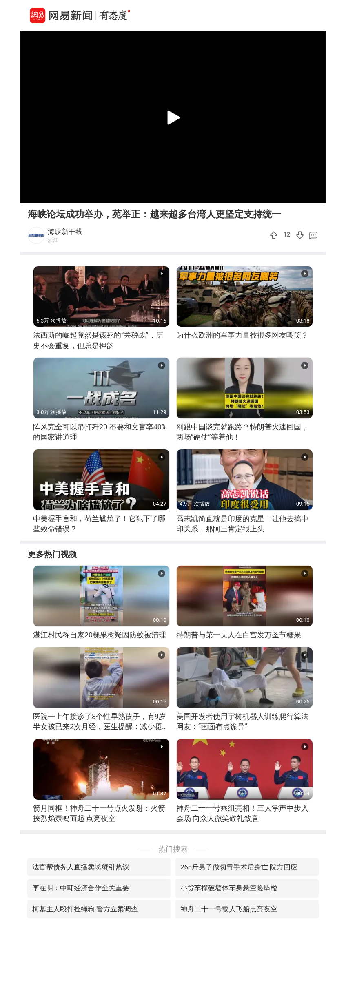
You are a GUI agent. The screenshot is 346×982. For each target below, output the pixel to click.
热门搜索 (173, 849)
